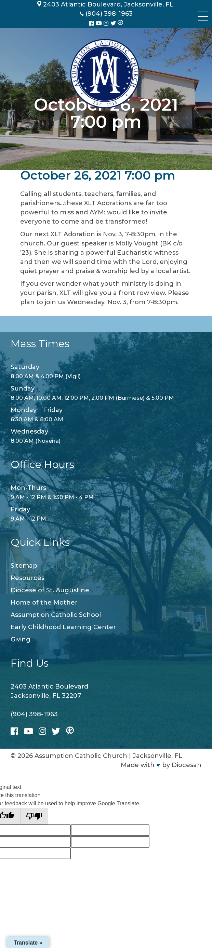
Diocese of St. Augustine (50, 590)
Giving (20, 639)
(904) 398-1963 (34, 714)
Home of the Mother (44, 602)
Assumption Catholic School (56, 615)
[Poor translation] (34, 816)
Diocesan (186, 765)
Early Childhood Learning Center (63, 627)
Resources (27, 578)
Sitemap (24, 565)
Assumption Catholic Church (81, 756)
